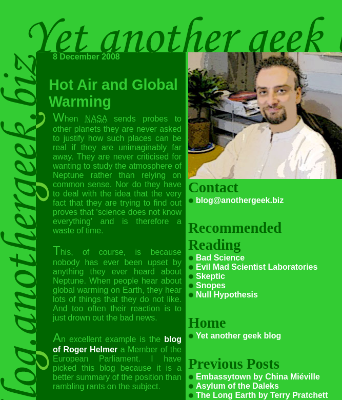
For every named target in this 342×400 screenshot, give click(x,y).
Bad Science (220, 257)
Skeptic (210, 276)
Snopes (211, 285)
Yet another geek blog (238, 335)
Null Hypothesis (227, 294)
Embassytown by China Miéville (258, 376)
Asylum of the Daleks (237, 386)
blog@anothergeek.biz (240, 200)
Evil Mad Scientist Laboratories (256, 267)
